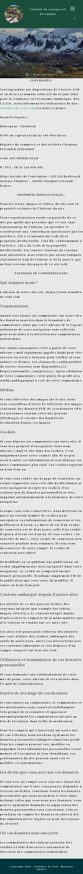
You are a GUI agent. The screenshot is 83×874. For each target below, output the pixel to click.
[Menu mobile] (72, 9)
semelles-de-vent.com (17, 108)
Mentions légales (45, 74)
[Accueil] (27, 74)
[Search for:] (73, 19)
